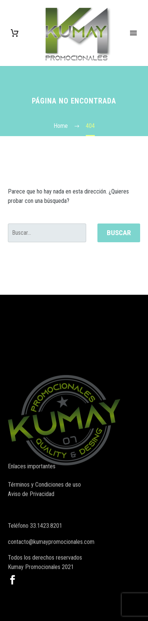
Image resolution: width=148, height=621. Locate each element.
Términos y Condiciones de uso (44, 488)
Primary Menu (133, 33)
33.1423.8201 (46, 535)
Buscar (119, 232)
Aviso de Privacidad (31, 497)
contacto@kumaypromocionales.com (51, 551)
